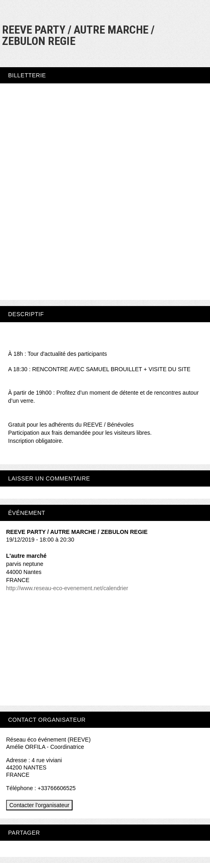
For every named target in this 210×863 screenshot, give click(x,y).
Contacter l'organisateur (39, 805)
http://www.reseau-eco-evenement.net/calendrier (67, 588)
